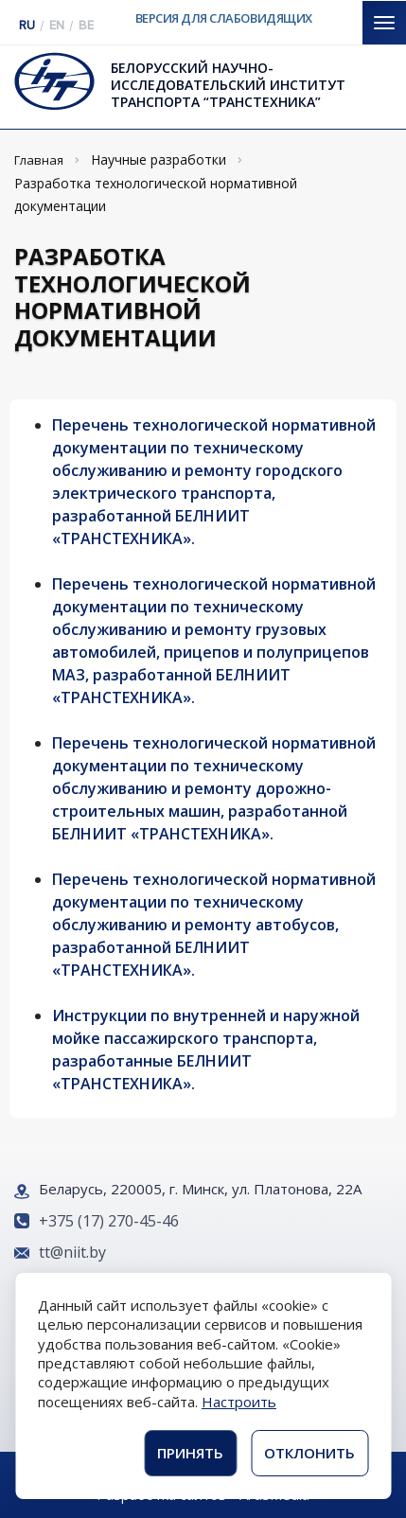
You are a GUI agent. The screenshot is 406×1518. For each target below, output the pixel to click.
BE (86, 25)
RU (27, 25)
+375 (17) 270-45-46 (109, 1220)
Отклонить (309, 1452)
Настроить (239, 1401)
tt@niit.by (72, 1252)
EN (56, 25)
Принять (190, 1452)
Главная (38, 159)
